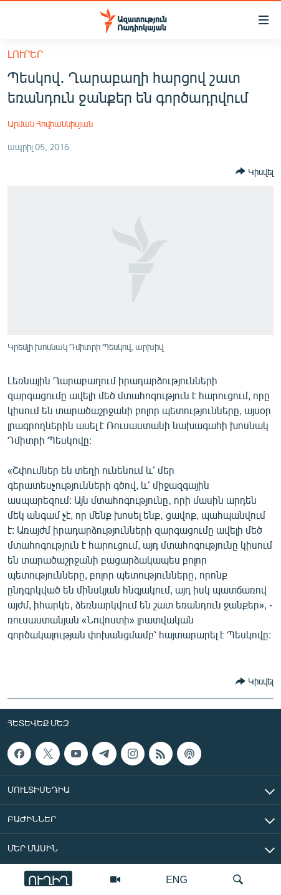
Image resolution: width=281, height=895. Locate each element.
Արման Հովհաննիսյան (50, 123)
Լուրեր (25, 54)
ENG (177, 879)
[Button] (255, 171)
